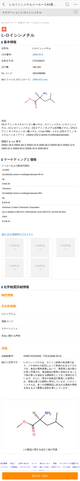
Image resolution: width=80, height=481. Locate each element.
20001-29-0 (7, 145)
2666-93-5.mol (40, 79)
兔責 (55, 463)
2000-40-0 (44, 145)
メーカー (4, 467)
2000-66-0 (43, 148)
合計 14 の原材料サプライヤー (17, 234)
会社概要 (3, 463)
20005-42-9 (31, 148)
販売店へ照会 (40, 475)
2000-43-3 (6, 148)
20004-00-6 (56, 145)
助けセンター (45, 463)
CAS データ (23, 23)
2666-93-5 (38, 54)
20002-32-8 (32, 145)
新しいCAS (44, 467)
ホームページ (7, 23)
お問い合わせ (23, 463)
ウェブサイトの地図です (69, 463)
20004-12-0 (69, 145)
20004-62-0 (18, 148)
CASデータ (55, 467)
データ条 (66, 467)
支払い (12, 463)
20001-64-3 (20, 145)
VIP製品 (14, 467)
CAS (35, 467)
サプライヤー (25, 467)
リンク (34, 463)
